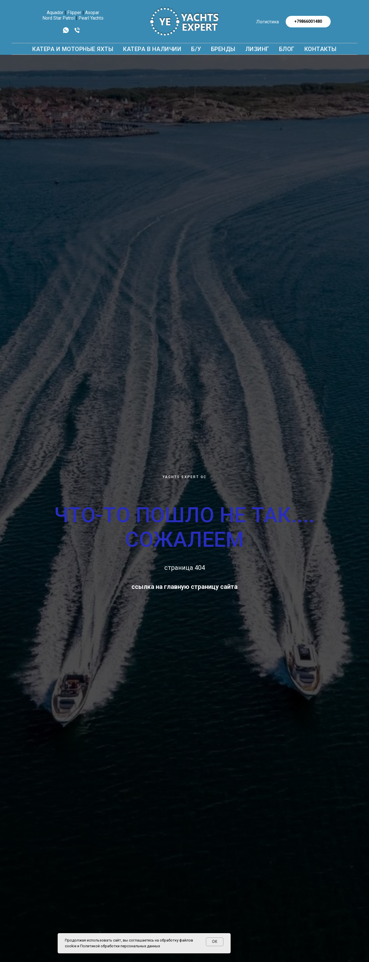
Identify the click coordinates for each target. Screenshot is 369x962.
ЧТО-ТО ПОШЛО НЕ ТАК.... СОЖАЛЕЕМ (184, 527)
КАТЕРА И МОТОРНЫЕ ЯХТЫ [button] (72, 49)
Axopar (92, 12)
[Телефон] (77, 32)
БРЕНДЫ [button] (223, 49)
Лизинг (257, 49)
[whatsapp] (65, 32)
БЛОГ (287, 49)
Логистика (267, 22)
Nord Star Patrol (58, 18)
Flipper (74, 12)
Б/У (196, 49)
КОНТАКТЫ (320, 49)
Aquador (55, 12)
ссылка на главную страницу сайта (184, 586)
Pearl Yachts (90, 18)
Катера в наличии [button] (152, 49)
